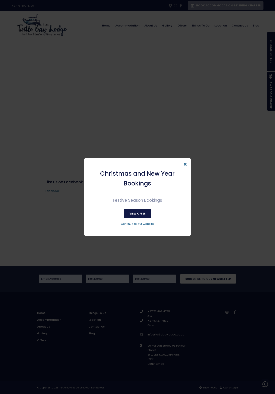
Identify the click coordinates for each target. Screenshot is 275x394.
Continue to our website (137, 224)
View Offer (137, 213)
